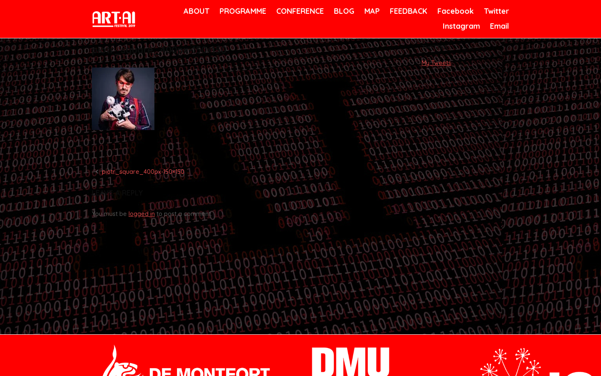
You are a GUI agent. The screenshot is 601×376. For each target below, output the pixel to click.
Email (499, 26)
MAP (371, 11)
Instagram (460, 26)
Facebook (454, 11)
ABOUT (196, 11)
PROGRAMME (241, 11)
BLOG (343, 11)
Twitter (496, 11)
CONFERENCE (298, 11)
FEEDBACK (407, 11)
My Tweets (436, 63)
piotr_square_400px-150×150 (143, 171)
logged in (142, 214)
